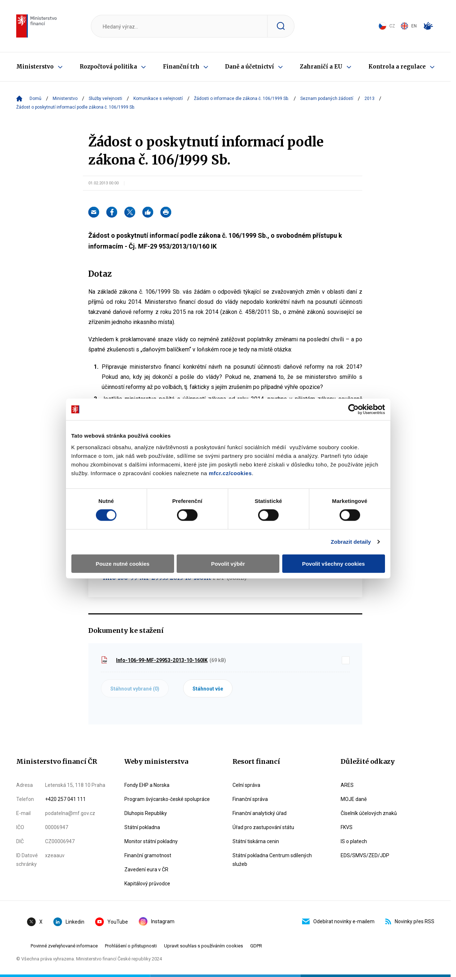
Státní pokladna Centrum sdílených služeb (272, 860)
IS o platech (354, 841)
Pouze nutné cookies (121, 547)
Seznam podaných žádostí (326, 98)
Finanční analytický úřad (260, 813)
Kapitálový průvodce (147, 883)
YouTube (111, 921)
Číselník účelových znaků (369, 813)
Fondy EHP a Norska (146, 785)
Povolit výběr (228, 547)
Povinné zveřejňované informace (64, 945)
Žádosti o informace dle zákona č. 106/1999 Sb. (241, 98)
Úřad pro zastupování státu (263, 827)
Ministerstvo (35, 66)
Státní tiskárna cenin (256, 841)
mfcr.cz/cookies (228, 456)
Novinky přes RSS (409, 921)
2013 (369, 98)
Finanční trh (181, 66)
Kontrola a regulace (397, 66)
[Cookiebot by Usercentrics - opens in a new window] (355, 392)
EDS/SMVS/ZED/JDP (365, 855)
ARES (347, 785)
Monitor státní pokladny (151, 841)
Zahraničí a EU (321, 66)
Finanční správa (250, 799)
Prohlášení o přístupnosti (131, 945)
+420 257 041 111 (65, 799)
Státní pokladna (142, 827)
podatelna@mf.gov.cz (70, 813)
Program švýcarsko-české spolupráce (167, 799)
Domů (35, 98)
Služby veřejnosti (105, 98)
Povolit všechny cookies (335, 547)
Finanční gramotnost (147, 855)
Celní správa (246, 785)
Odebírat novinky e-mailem (338, 921)
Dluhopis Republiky (145, 813)
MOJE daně (354, 799)
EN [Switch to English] (408, 26)
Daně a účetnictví (249, 66)
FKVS (347, 827)
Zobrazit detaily (353, 525)
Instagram (156, 921)
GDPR (256, 945)
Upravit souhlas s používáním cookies (203, 945)
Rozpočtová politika (108, 66)
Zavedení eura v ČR (146, 869)
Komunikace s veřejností (158, 98)
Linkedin (68, 921)
